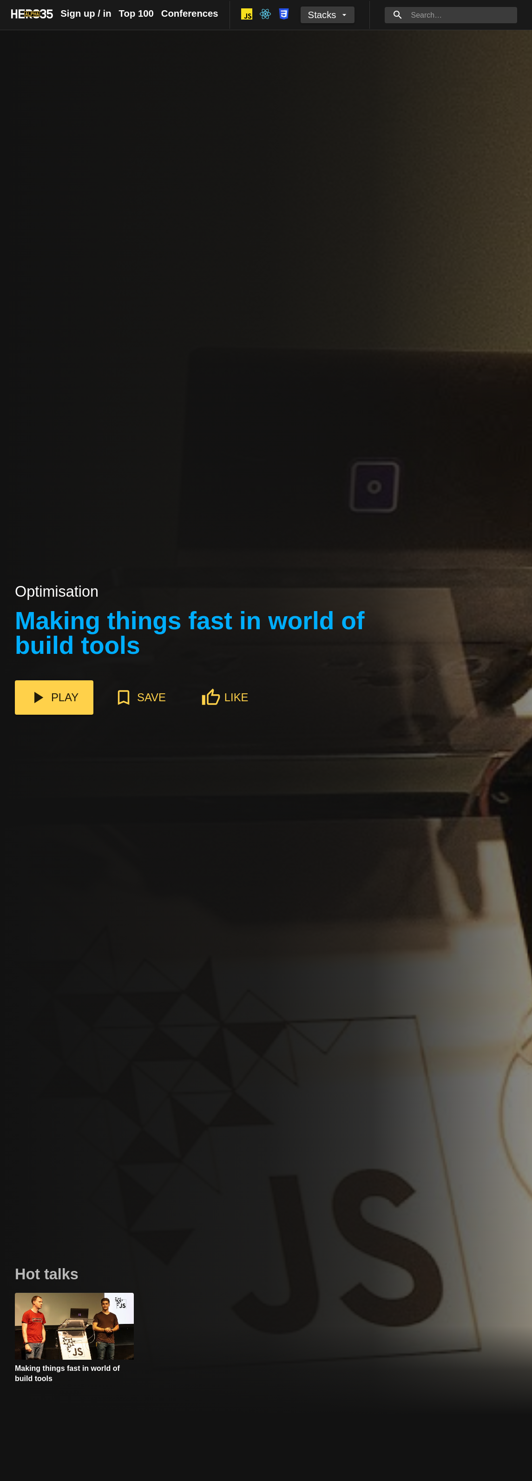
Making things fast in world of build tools (190, 633)
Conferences (189, 13)
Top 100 (136, 13)
